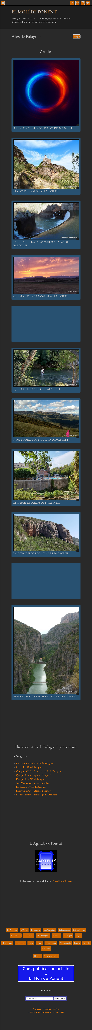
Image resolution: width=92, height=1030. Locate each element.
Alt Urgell (68, 935)
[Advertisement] (46, 324)
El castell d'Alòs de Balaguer (36, 191)
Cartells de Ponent (62, 881)
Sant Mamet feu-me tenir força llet (40, 439)
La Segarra (35, 930)
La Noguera (12, 930)
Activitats (46, 948)
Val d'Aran (28, 935)
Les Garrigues (49, 930)
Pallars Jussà (64, 930)
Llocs (31, 943)
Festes (39, 943)
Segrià (78, 935)
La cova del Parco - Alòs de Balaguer (41, 553)
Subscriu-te (60, 999)
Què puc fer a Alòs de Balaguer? (37, 389)
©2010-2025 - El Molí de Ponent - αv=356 (46, 1012)
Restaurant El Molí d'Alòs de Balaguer (43, 128)
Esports (86, 943)
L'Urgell (24, 930)
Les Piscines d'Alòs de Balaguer (36, 502)
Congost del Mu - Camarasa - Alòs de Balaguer (38, 771)
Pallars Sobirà (79, 930)
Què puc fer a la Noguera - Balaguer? (41, 296)
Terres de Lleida (51, 956)
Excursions (20, 943)
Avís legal (37, 1009)
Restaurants (7, 943)
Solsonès (56, 935)
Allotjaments (65, 943)
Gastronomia (51, 943)
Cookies (56, 1009)
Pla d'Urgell (16, 935)
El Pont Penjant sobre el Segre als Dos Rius (45, 696)
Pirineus (37, 956)
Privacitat (47, 1009)
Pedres (77, 943)
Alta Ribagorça (43, 935)
